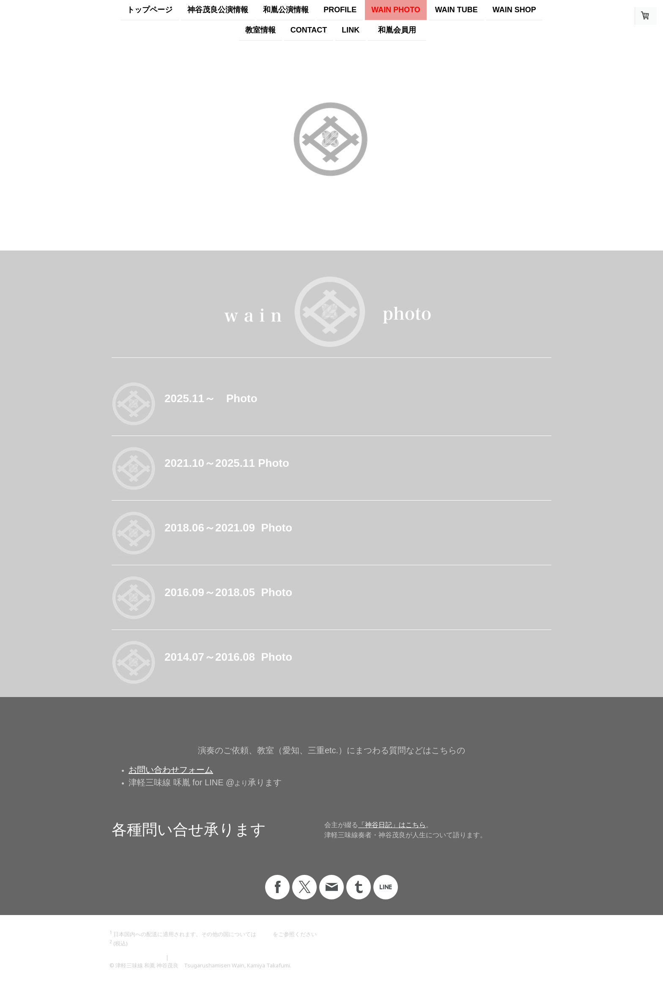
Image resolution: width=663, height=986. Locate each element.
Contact (308, 31)
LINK (350, 31)
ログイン (542, 973)
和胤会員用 (401, 31)
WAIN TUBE (456, 9)
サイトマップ (186, 957)
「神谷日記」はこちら (392, 824)
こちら (264, 934)
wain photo (395, 9)
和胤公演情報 (286, 9)
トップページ (150, 9)
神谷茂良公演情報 (217, 9)
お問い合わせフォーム (171, 769)
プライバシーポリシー (137, 957)
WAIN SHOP (514, 9)
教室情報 (260, 31)
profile (339, 9)
